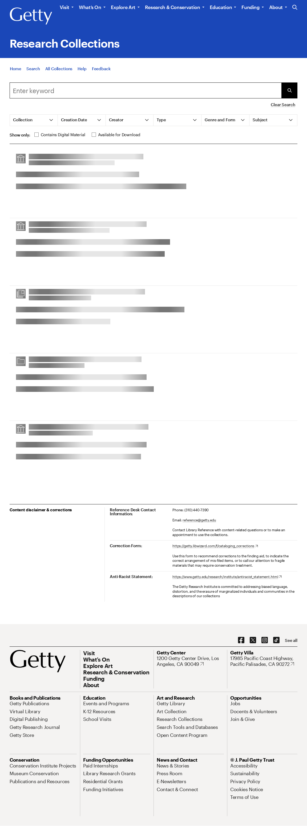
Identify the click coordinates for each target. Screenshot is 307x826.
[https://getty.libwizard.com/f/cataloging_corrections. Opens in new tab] (215, 546)
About (276, 7)
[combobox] (145, 90)
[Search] (33, 69)
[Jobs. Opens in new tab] (235, 703)
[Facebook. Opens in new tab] (241, 640)
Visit (64, 7)
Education (221, 7)
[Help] (82, 69)
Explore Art (123, 7)
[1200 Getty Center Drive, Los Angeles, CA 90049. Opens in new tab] (190, 661)
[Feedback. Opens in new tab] (101, 69)
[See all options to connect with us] (291, 640)
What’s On (90, 7)
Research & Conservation (172, 7)
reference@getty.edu (199, 520)
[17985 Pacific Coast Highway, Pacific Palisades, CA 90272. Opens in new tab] (263, 661)
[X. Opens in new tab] (253, 640)
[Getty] (31, 16)
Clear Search (283, 104)
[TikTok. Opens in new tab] (276, 640)
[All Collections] (58, 69)
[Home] (15, 69)
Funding (250, 7)
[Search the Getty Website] (294, 7)
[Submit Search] (289, 90)
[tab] (34, 120)
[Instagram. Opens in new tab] (264, 640)
